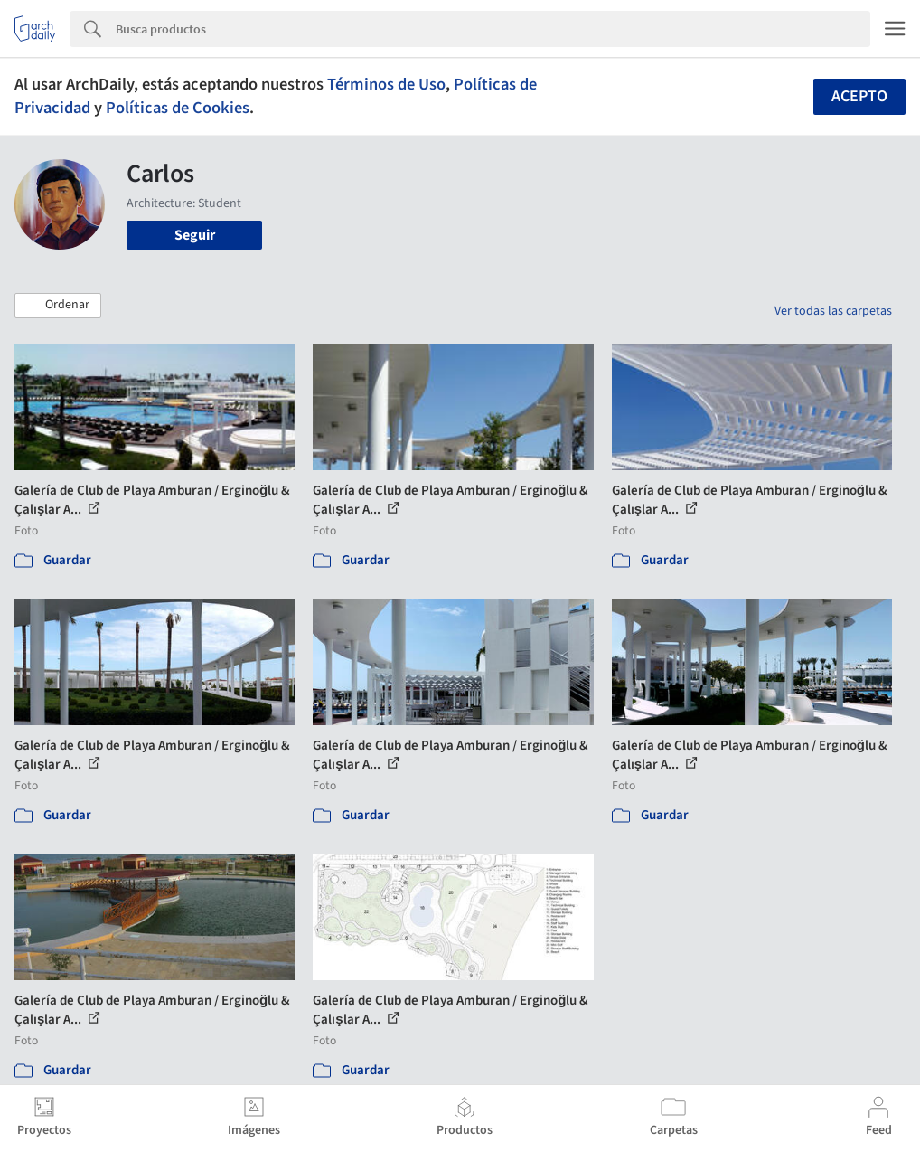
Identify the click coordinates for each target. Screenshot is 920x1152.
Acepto (859, 96)
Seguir (194, 235)
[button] (57, 305)
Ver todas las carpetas (833, 311)
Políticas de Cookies (177, 107)
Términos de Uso (386, 84)
